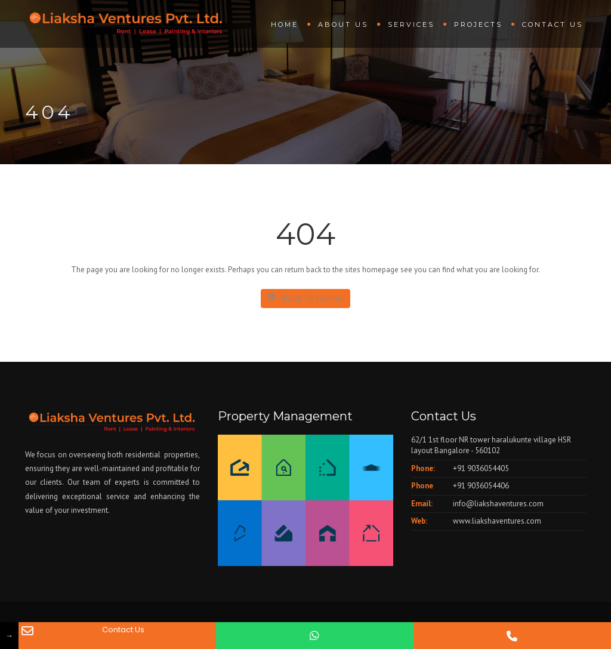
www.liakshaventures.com (497, 521)
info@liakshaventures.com (498, 504)
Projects (478, 24)
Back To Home (305, 298)
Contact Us (552, 24)
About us (343, 24)
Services (411, 24)
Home (284, 24)
